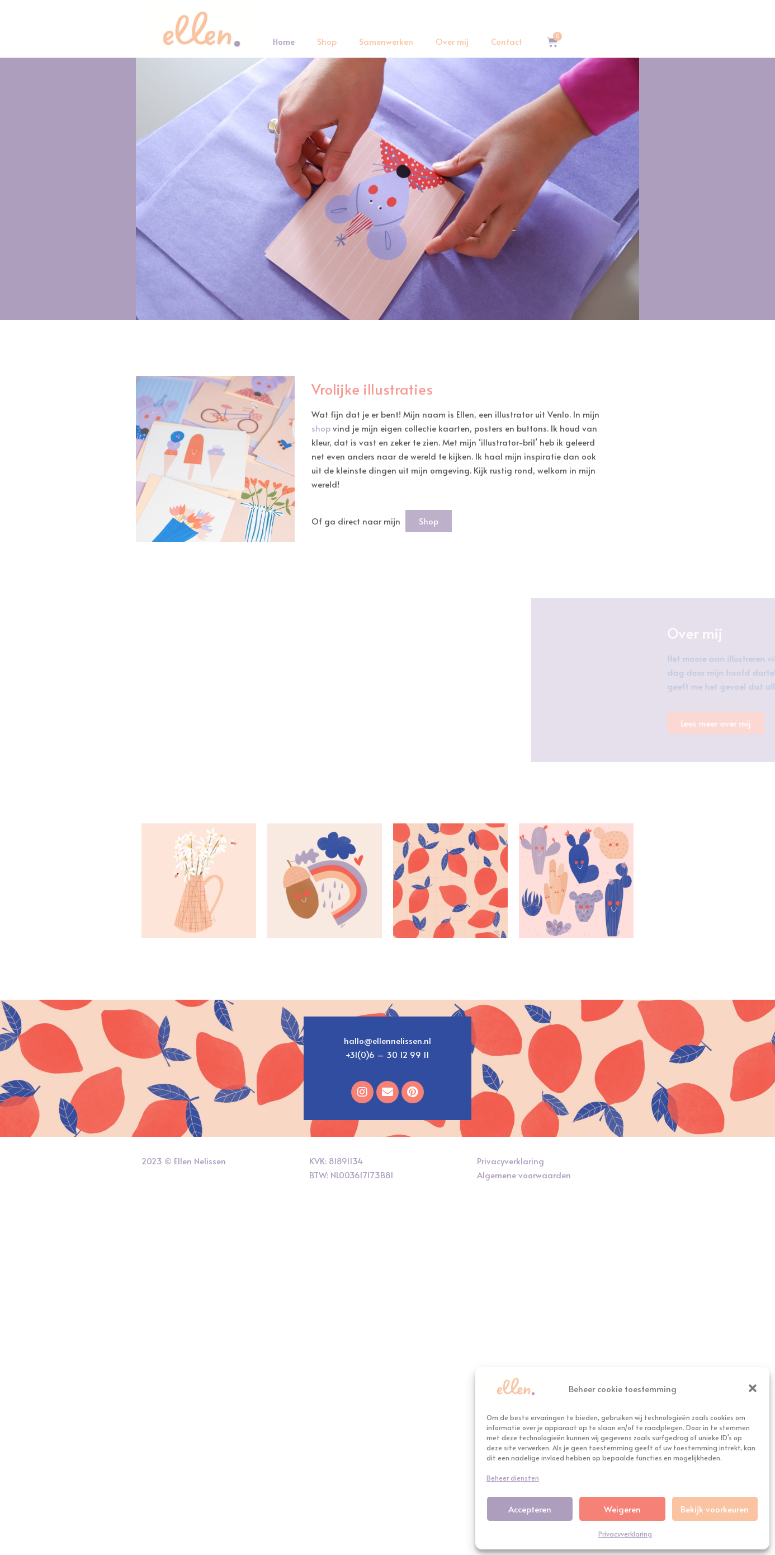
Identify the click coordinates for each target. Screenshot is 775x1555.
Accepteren (529, 1509)
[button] (752, 1388)
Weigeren (622, 1509)
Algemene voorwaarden (524, 1175)
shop (320, 428)
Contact (506, 41)
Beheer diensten (512, 1477)
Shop (327, 41)
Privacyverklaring (625, 1533)
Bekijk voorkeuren (715, 1509)
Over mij (452, 41)
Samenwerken (386, 41)
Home (284, 41)
